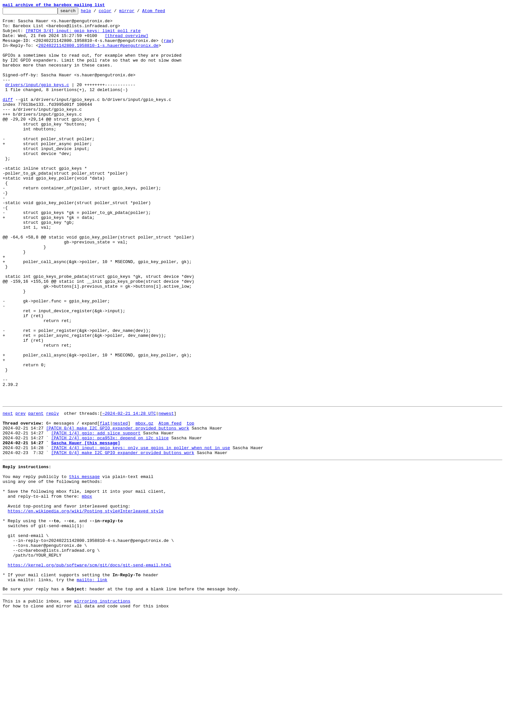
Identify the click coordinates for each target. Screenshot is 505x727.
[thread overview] (126, 41)
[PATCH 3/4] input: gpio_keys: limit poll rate (83, 35)
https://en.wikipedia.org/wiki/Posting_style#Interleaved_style (86, 608)
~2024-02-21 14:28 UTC (129, 493)
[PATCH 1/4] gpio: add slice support (95, 516)
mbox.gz (145, 504)
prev (20, 493)
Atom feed (163, 12)
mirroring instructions (102, 714)
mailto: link (92, 691)
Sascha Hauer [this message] (85, 528)
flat (105, 504)
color (115, 12)
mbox (87, 590)
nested (120, 504)
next (8, 493)
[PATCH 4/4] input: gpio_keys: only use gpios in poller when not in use (140, 534)
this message (84, 567)
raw (167, 47)
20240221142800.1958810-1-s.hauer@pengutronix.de (98, 53)
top (190, 504)
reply (52, 493)
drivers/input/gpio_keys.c (37, 100)
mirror (137, 12)
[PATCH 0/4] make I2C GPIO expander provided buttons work (117, 510)
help (96, 12)
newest (166, 493)
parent (36, 493)
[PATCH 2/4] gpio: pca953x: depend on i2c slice (110, 522)
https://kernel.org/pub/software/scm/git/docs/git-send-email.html (89, 673)
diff (8, 118)
